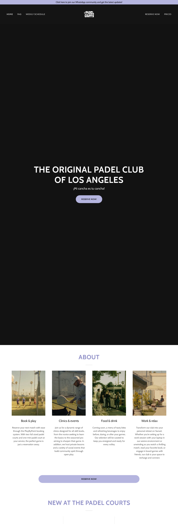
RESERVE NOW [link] (152, 15)
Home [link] (10, 15)
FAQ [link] (19, 15)
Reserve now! (89, 479)
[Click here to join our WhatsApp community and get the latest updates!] (89, 2)
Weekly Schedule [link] (35, 15)
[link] (89, 15)
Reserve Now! (89, 199)
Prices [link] (167, 15)
